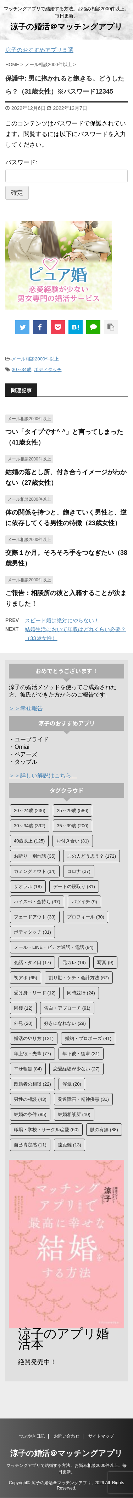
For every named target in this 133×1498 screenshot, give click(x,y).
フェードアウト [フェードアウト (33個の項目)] (35, 917)
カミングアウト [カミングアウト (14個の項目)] (35, 871)
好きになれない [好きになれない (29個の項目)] (65, 1023)
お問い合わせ (66, 1436)
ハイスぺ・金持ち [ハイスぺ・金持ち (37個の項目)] (37, 901)
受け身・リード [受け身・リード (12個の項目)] (35, 992)
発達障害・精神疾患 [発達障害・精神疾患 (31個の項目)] (83, 1099)
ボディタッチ (48, 369)
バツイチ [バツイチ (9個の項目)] (84, 901)
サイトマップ (101, 1436)
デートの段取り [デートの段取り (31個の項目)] (74, 886)
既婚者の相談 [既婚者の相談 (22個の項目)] (32, 1084)
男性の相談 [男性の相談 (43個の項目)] (30, 1099)
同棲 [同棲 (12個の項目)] (23, 1008)
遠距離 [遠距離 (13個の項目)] (69, 1144)
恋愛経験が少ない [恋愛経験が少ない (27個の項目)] (76, 1068)
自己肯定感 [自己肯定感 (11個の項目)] (30, 1144)
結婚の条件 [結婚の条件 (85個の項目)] (30, 1114)
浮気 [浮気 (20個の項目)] (71, 1084)
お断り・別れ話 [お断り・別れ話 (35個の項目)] (35, 856)
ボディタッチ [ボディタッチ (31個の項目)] (32, 932)
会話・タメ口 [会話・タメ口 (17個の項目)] (32, 962)
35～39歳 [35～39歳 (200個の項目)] (72, 825)
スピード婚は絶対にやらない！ (62, 620)
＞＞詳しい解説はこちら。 (43, 776)
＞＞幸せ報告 (26, 708)
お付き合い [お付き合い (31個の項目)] (72, 841)
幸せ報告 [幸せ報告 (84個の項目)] (28, 1068)
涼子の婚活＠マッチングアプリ (66, 26)
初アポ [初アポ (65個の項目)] (25, 977)
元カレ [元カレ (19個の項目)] (74, 962)
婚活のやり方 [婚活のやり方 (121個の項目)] (34, 1038)
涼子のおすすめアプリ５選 (39, 50)
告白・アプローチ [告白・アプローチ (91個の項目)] (67, 1008)
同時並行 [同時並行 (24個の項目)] (81, 992)
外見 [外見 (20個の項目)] (23, 1023)
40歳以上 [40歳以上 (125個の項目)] (29, 841)
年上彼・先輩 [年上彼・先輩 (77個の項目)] (32, 1053)
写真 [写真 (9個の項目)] (105, 962)
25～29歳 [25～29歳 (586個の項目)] (72, 810)
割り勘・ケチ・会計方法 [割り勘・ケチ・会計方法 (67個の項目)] (79, 977)
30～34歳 (21, 369)
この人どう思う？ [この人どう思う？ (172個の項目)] (91, 856)
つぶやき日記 (32, 1436)
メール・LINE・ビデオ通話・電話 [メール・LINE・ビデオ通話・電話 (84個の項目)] (54, 947)
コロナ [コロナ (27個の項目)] (78, 871)
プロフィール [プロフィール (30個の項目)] (85, 917)
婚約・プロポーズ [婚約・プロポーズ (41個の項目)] (88, 1038)
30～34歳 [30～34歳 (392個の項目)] (29, 825)
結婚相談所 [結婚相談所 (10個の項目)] (74, 1114)
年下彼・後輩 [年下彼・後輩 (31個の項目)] (81, 1053)
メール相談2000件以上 (35, 359)
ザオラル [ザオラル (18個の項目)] (28, 886)
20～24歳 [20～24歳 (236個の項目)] (29, 810)
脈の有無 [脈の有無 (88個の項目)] (104, 1129)
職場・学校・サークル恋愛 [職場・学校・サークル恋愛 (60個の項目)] (46, 1129)
